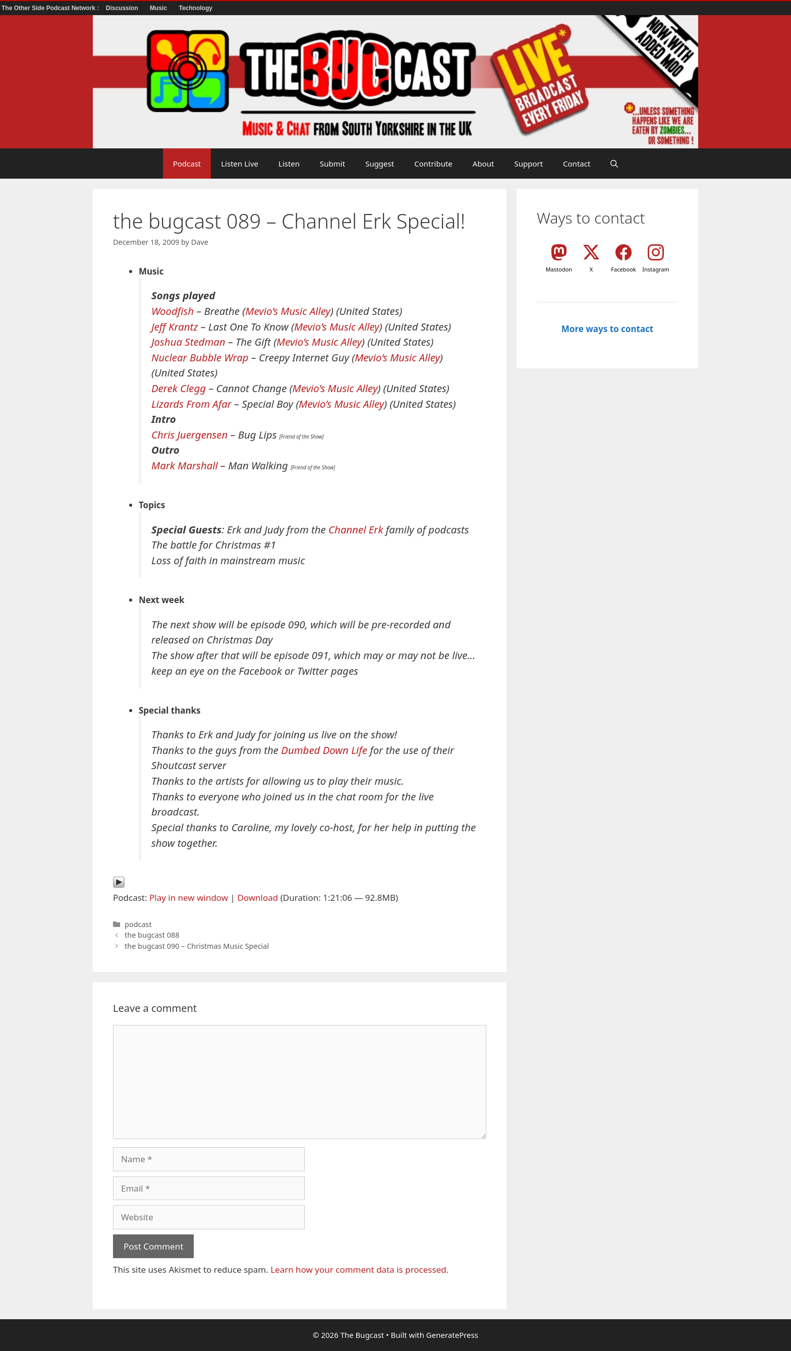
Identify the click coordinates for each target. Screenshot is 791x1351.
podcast (138, 924)
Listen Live (239, 163)
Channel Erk (355, 529)
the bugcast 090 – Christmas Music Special (197, 946)
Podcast (187, 163)
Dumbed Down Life (324, 750)
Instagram (655, 269)
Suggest (379, 163)
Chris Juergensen (189, 434)
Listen (289, 163)
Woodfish (172, 311)
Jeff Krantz (174, 326)
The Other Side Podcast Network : (51, 8)
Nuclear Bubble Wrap (200, 357)
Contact (576, 163)
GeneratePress (452, 1335)
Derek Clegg (178, 388)
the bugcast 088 (152, 935)
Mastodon (559, 269)
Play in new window (188, 897)
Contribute (433, 163)
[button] (614, 163)
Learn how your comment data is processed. (359, 1269)
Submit (332, 163)
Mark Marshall (184, 465)
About (483, 163)
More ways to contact (607, 329)
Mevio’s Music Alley (287, 311)
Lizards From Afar (191, 404)
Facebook (623, 269)
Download (257, 897)
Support (528, 163)
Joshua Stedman (188, 342)
